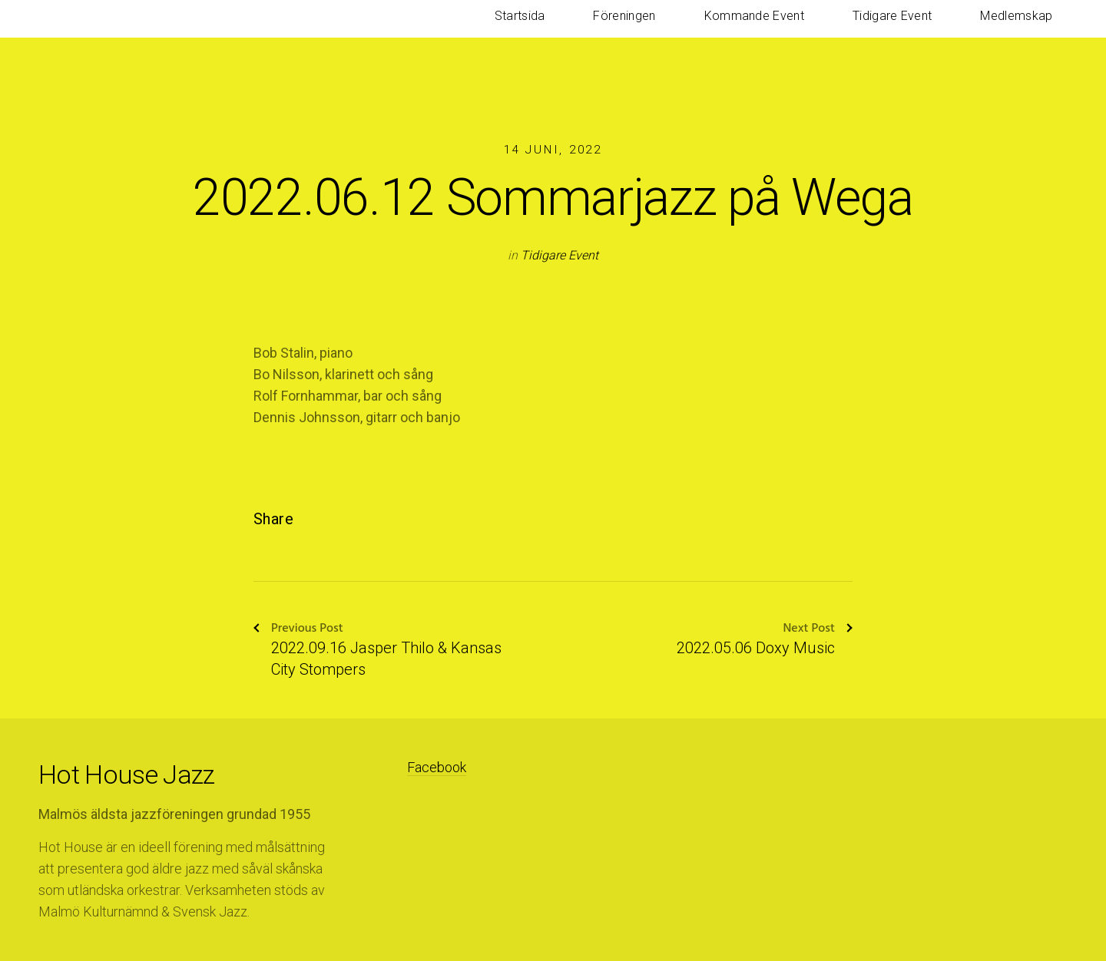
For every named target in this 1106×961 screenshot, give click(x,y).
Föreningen (729, 30)
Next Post (818, 629)
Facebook (436, 767)
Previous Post (298, 629)
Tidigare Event (936, 30)
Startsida (654, 30)
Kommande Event (829, 30)
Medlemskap (1031, 30)
